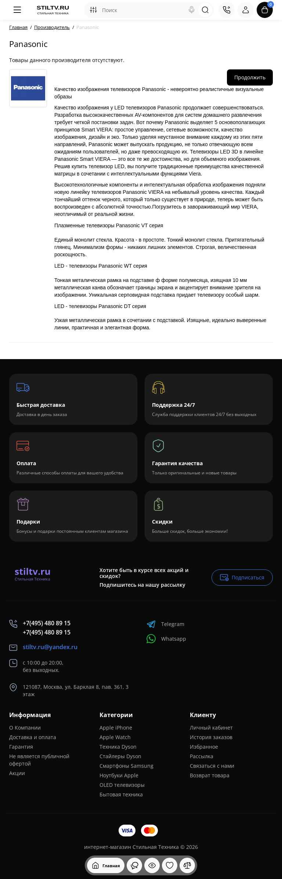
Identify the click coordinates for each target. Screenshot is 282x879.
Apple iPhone (116, 727)
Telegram (165, 624)
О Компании (25, 727)
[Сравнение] (187, 865)
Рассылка (201, 756)
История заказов (211, 737)
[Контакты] (226, 10)
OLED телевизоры (122, 784)
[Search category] (93, 10)
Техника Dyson (118, 746)
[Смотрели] (134, 865)
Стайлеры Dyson (120, 756)
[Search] (192, 10)
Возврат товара (209, 775)
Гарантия (21, 746)
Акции (17, 773)
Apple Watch (115, 737)
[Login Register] (246, 10)
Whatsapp (166, 638)
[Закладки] (169, 865)
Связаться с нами (212, 765)
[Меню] (17, 10)
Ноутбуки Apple (119, 775)
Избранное (204, 746)
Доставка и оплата (32, 737)
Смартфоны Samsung (126, 765)
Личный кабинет (211, 727)
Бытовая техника (121, 794)
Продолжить (249, 77)
